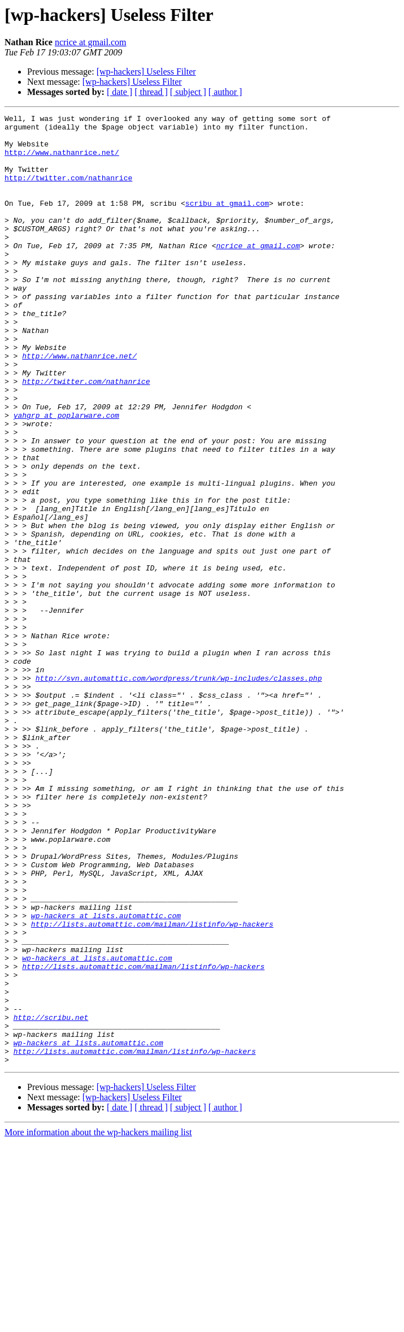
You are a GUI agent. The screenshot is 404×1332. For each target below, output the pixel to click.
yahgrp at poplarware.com (66, 476)
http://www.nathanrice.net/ (62, 160)
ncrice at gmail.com (91, 42)
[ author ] (225, 92)
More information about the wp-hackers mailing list (98, 1322)
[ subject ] (188, 92)
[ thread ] (151, 92)
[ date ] (119, 92)
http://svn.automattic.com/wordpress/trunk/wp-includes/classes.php (179, 791)
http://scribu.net (51, 1198)
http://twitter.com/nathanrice (68, 191)
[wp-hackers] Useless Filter (146, 71)
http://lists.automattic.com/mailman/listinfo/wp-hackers (152, 1087)
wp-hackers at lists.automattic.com (106, 1076)
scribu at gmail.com (227, 222)
